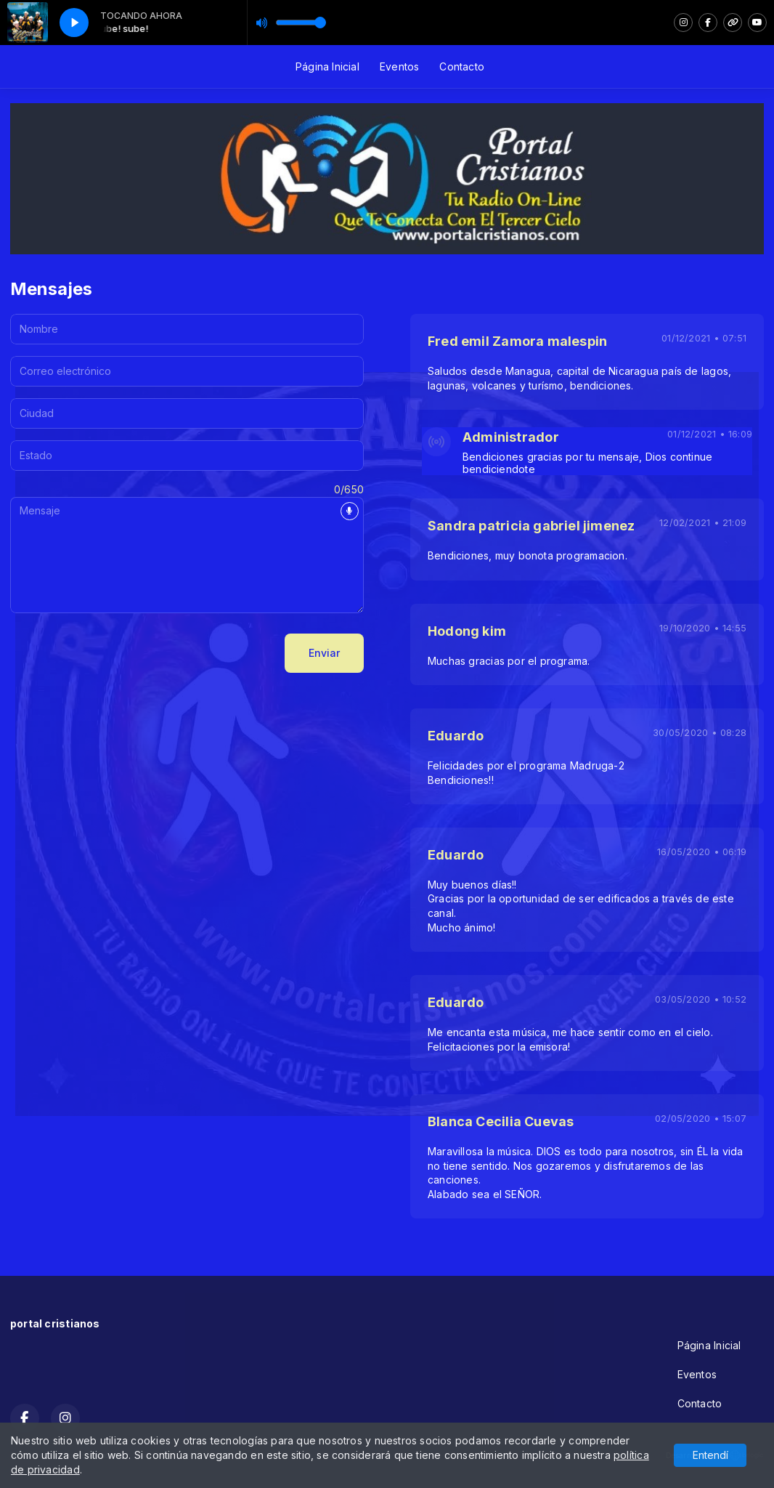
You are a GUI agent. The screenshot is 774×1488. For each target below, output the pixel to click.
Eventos (399, 66)
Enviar (324, 653)
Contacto (461, 66)
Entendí (710, 1455)
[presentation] (120, 653)
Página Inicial (327, 66)
